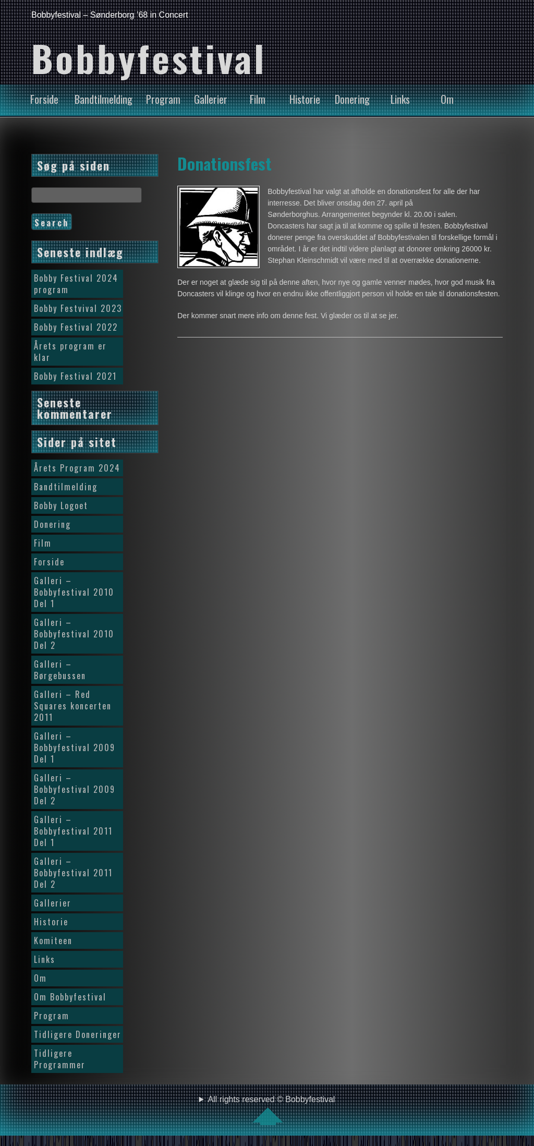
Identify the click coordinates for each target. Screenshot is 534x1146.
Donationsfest (224, 163)
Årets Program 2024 (77, 468)
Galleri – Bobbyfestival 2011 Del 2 (73, 872)
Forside (44, 99)
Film (257, 99)
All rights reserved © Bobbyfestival (271, 1110)
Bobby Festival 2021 (75, 376)
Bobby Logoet (61, 505)
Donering (352, 99)
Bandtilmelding (103, 99)
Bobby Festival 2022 (76, 327)
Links (400, 99)
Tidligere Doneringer (78, 1034)
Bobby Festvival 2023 (78, 308)
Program (163, 99)
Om (447, 99)
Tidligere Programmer (60, 1059)
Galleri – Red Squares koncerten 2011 (73, 705)
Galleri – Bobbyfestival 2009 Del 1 (74, 747)
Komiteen (53, 940)
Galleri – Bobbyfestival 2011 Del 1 (73, 831)
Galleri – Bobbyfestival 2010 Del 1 (74, 592)
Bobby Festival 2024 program (76, 284)
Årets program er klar (70, 352)
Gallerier (210, 99)
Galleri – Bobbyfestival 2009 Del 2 (74, 789)
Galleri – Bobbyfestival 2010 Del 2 (74, 634)
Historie (304, 99)
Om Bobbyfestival (70, 997)
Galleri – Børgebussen (60, 670)
